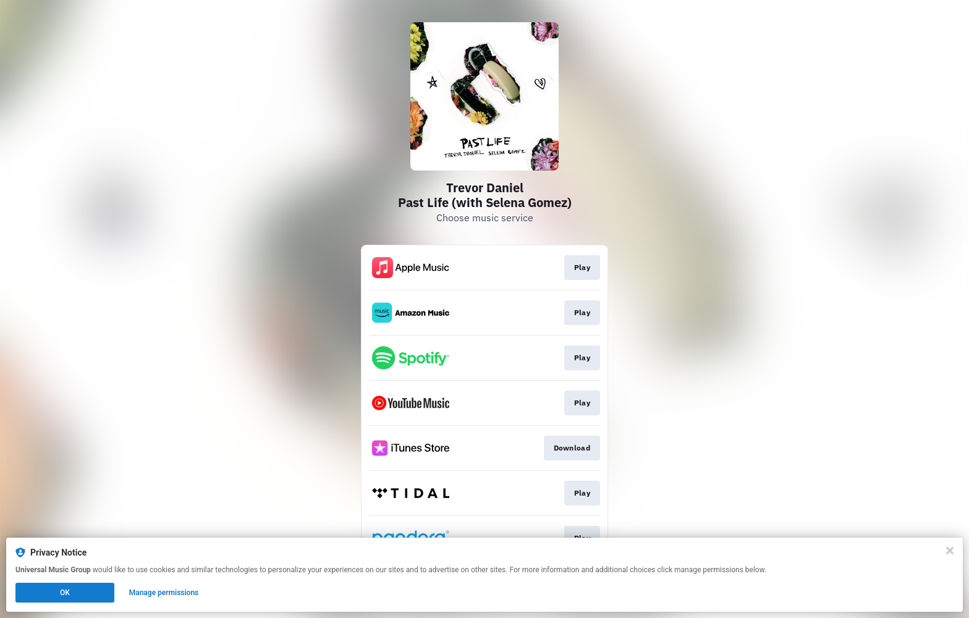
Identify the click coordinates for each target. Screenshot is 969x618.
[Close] (950, 551)
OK (65, 592)
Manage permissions (164, 592)
